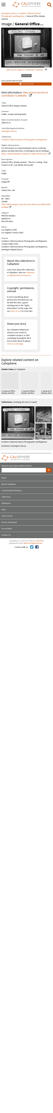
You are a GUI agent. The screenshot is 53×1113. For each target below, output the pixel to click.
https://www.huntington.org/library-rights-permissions (24, 153)
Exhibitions (5, 503)
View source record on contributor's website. (24, 94)
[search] (49, 4)
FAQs (3, 509)
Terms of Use (7, 516)
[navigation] (3, 4)
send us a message (15, 343)
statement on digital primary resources (21, 274)
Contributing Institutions (11, 490)
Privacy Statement (9, 522)
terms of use (15, 311)
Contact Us (6, 535)
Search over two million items (16, 466)
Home (3, 477)
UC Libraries (38, 540)
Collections (6, 497)
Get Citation (26, 75)
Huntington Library (9, 13)
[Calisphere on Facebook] (37, 547)
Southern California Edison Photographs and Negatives (21, 15)
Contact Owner (26, 84)
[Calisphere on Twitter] (31, 547)
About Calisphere (8, 484)
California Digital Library (33, 543)
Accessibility (6, 528)
